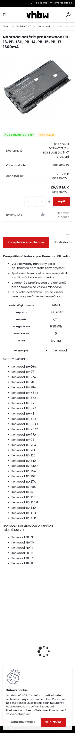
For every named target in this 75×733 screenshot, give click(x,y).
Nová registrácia (63, 2)
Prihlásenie (41, 2)
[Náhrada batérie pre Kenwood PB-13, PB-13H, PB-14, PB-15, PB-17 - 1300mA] (37, 87)
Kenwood (44, 26)
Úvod (6, 26)
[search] (68, 14)
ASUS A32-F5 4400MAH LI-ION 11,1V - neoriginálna (33, 651)
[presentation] (5, 644)
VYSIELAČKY (23, 26)
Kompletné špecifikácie (26, 242)
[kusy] (35, 201)
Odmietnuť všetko (23, 722)
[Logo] (37, 15)
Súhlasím (53, 722)
